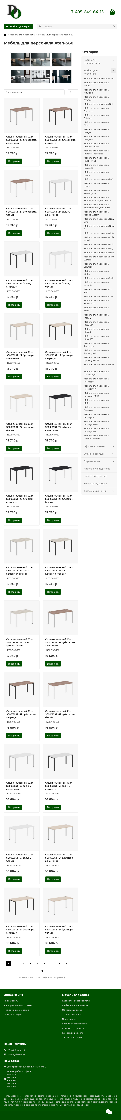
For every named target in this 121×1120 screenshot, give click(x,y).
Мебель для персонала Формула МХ (96, 430)
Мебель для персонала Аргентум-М (96, 352)
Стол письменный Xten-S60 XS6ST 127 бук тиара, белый (20, 427)
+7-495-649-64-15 (86, 12)
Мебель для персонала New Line (99, 220)
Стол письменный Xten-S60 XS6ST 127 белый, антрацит (20, 283)
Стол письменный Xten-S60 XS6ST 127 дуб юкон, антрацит (20, 499)
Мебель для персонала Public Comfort (96, 437)
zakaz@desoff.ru (16, 1054)
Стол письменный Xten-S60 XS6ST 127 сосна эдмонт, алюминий (20, 571)
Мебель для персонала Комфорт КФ (96, 387)
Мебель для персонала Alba (99, 78)
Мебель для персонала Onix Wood (99, 239)
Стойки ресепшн (100, 454)
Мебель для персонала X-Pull (97, 291)
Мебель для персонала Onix (99, 233)
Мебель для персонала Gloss (96, 124)
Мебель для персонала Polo (99, 244)
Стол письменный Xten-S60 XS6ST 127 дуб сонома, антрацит (60, 140)
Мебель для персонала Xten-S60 (96, 338)
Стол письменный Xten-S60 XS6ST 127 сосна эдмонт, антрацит (59, 571)
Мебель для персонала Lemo (96, 174)
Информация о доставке (18, 1005)
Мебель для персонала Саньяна (96, 409)
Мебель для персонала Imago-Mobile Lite (96, 152)
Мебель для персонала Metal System (96, 192)
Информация (13, 995)
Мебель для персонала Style (99, 278)
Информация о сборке (16, 1010)
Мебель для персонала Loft (98, 179)
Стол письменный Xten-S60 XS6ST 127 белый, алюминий (59, 211)
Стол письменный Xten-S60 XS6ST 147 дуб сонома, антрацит (21, 714)
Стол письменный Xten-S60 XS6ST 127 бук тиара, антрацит (59, 355)
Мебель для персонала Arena (96, 84)
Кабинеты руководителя (100, 61)
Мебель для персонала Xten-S (96, 330)
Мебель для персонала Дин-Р (99, 366)
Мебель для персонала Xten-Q (96, 316)
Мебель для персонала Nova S (99, 227)
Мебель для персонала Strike (96, 272)
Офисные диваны (100, 446)
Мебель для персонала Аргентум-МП (96, 359)
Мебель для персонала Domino (96, 110)
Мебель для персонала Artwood (96, 91)
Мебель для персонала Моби (96, 402)
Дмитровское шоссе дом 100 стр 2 (26, 1067)
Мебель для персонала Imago (96, 131)
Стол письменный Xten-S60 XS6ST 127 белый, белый (59, 283)
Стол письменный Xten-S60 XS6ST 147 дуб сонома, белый (60, 714)
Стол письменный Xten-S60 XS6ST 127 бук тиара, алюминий (20, 355)
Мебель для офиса (75, 995)
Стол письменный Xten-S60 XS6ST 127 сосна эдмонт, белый (20, 642)
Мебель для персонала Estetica (96, 117)
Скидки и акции (13, 1014)
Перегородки (100, 461)
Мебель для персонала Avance (96, 98)
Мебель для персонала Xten (99, 296)
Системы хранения (100, 491)
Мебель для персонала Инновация (96, 373)
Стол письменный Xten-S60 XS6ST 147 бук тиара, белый (59, 929)
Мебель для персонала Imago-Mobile (96, 145)
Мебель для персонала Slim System (99, 258)
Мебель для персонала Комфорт (96, 380)
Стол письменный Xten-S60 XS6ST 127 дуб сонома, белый (21, 211)
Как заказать (11, 1001)
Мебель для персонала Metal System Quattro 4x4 (97, 199)
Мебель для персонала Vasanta (96, 284)
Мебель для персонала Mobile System (96, 213)
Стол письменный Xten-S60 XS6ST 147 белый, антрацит (59, 786)
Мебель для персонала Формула (96, 416)
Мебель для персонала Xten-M (96, 309)
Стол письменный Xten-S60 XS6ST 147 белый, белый (20, 858)
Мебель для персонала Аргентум (96, 345)
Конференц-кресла (95, 483)
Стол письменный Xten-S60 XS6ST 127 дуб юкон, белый (59, 499)
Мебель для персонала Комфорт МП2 (96, 394)
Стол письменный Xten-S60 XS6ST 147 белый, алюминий (20, 786)
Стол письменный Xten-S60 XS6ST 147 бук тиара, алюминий (59, 858)
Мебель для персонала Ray (98, 248)
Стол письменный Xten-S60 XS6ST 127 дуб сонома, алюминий (21, 140)
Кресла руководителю (97, 468)
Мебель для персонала (22, 35)
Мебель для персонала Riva (99, 252)
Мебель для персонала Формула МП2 (96, 423)
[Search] (80, 26)
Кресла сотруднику (95, 476)
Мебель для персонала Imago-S (96, 166)
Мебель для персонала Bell (98, 104)
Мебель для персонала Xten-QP (96, 323)
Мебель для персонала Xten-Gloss (96, 302)
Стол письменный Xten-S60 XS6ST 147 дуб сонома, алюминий (60, 642)
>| (42, 971)
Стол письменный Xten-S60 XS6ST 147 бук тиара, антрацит (20, 929)
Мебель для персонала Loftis (96, 185)
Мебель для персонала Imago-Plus (96, 159)
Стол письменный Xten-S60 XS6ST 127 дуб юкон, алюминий (59, 427)
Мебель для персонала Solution (96, 265)
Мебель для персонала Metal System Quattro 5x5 (97, 206)
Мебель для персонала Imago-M (96, 138)
